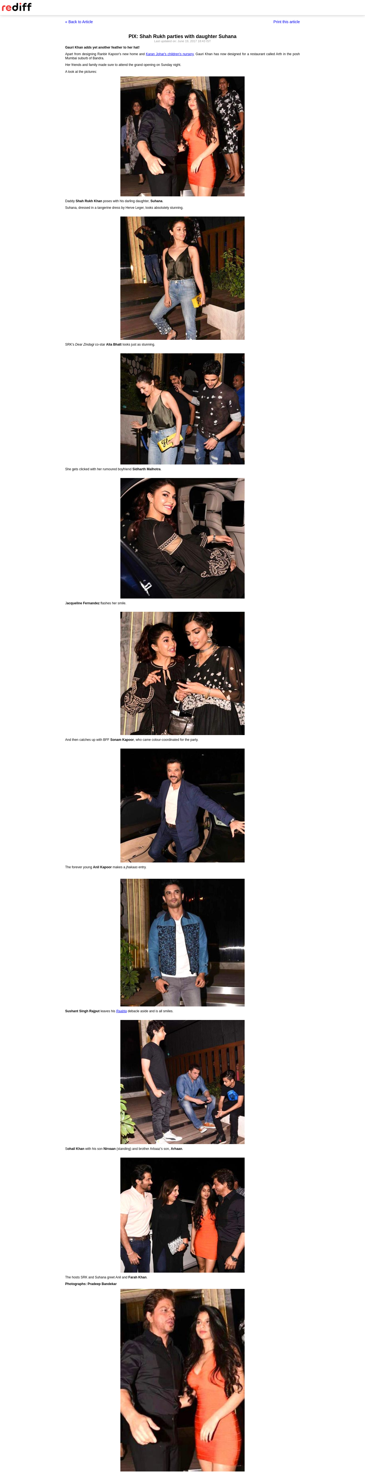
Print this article (286, 22)
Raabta (121, 1011)
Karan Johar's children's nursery (169, 54)
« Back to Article (79, 22)
